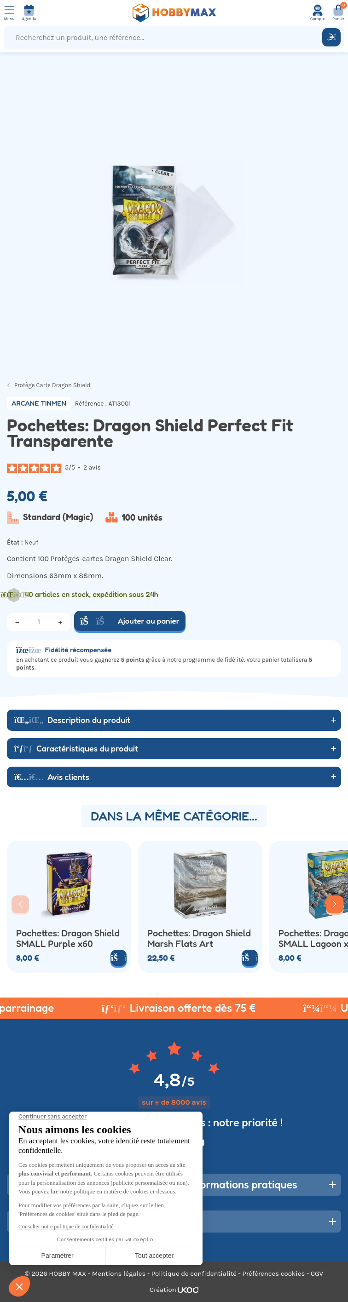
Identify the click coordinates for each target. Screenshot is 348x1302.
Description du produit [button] (72, 720)
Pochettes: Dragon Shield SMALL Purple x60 (68, 938)
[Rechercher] (331, 37)
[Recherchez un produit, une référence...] (165, 37)
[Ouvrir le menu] (9, 13)
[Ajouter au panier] (250, 958)
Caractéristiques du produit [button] (76, 748)
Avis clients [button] (51, 777)
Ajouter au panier (130, 620)
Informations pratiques (242, 1184)
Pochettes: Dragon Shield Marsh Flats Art (199, 938)
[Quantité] (38, 622)
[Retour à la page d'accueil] (174, 13)
